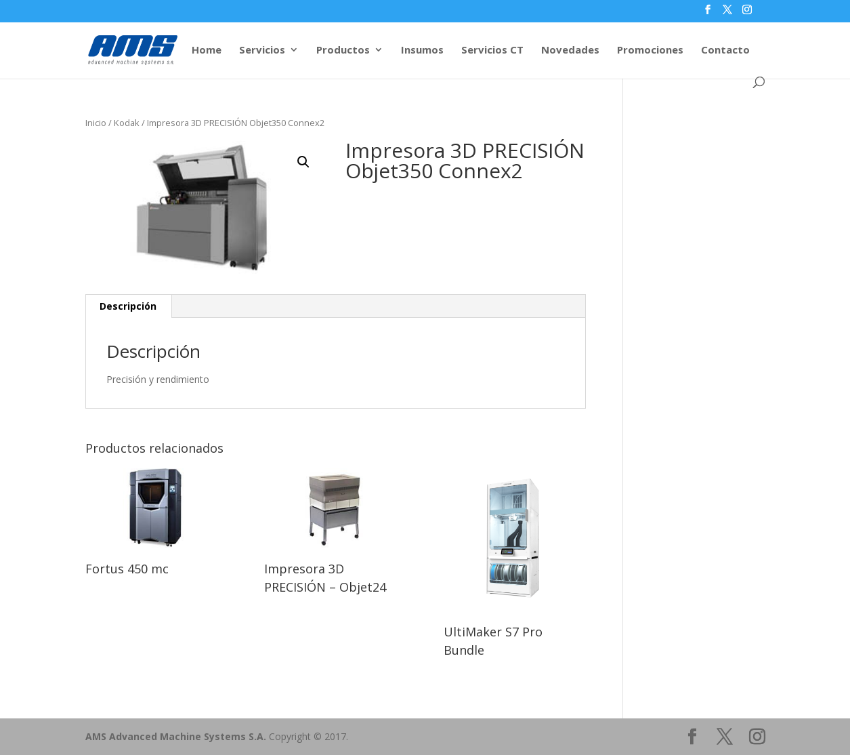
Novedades (570, 50)
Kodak (127, 123)
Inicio (95, 123)
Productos (343, 50)
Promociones (650, 50)
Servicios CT (492, 50)
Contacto (725, 50)
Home (206, 50)
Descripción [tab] (128, 306)
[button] (303, 162)
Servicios (262, 50)
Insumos (422, 50)
